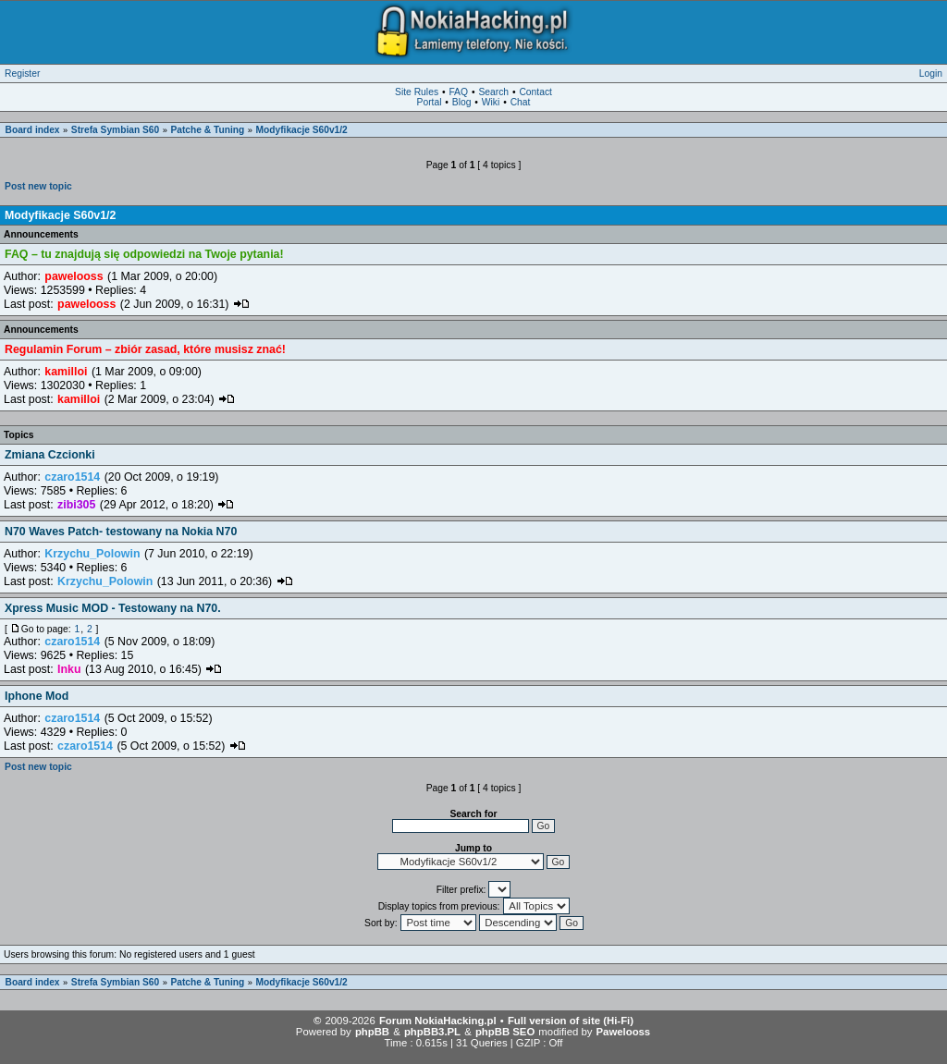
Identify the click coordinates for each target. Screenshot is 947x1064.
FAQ (458, 92)
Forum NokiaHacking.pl (438, 1020)
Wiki (490, 102)
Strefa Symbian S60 (115, 130)
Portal (429, 102)
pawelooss (73, 276)
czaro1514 (72, 477)
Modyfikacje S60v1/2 (302, 130)
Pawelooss (623, 1031)
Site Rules (416, 92)
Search (493, 92)
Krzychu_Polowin (92, 553)
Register (22, 73)
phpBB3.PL (432, 1031)
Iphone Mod (36, 696)
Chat (520, 102)
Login (930, 73)
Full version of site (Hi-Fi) (570, 1020)
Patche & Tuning (207, 130)
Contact (535, 92)
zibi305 (76, 504)
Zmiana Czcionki (50, 454)
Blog (462, 102)
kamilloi (65, 371)
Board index (33, 130)
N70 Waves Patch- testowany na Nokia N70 (121, 531)
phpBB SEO (505, 1031)
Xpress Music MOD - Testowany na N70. (113, 608)
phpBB (372, 1031)
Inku (68, 669)
